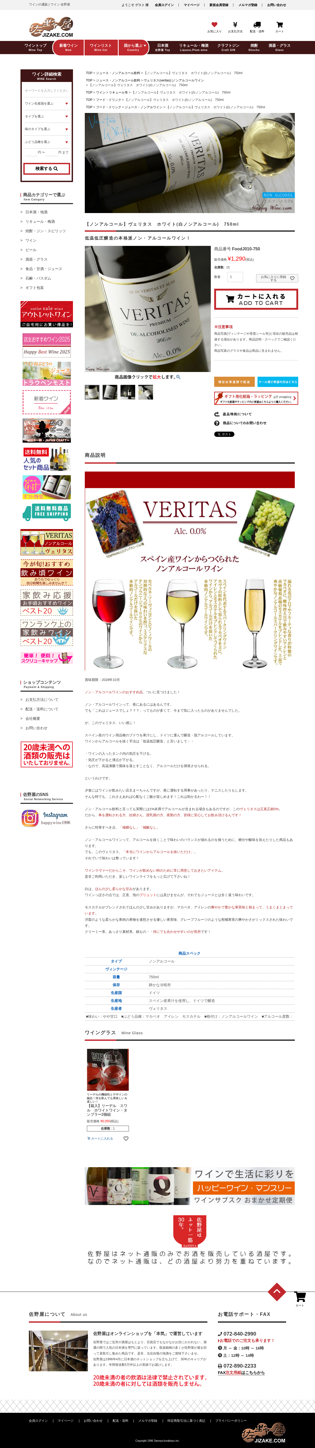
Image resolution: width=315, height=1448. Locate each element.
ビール (30, 250)
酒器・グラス (36, 259)
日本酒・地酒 (36, 212)
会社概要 (32, 718)
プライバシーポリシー (231, 1421)
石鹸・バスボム (38, 278)
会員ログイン (164, 5)
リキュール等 (118, 92)
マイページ (192, 5)
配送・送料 (120, 1421)
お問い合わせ (276, 5)
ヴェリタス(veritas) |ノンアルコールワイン (174, 80)
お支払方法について (42, 699)
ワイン (30, 240)
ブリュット (147, 895)
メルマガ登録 (247, 5)
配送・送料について (42, 709)
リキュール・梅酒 (40, 221)
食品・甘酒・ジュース (43, 269)
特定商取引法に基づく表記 (186, 1421)
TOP (89, 73)
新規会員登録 (218, 5)
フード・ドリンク (108, 100)
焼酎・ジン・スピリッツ (45, 231)
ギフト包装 (34, 288)
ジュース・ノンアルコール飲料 (118, 73)
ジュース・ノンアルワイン (143, 107)
